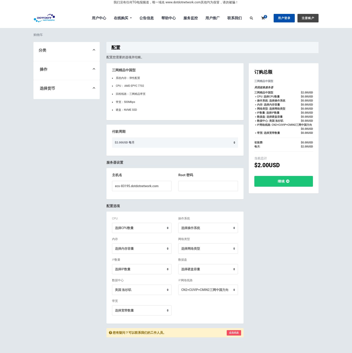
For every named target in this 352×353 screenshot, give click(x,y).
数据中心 (118, 280)
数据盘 (182, 259)
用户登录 (284, 18)
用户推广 (212, 18)
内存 (115, 239)
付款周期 (118, 132)
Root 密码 (185, 175)
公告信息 (146, 18)
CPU (115, 218)
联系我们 (234, 18)
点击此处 (234, 332)
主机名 (117, 175)
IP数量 (116, 259)
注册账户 (308, 18)
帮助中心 (168, 18)
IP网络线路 (185, 280)
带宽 (115, 301)
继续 (284, 181)
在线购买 (121, 18)
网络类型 (184, 239)
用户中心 (99, 18)
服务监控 (190, 18)
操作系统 (184, 218)
